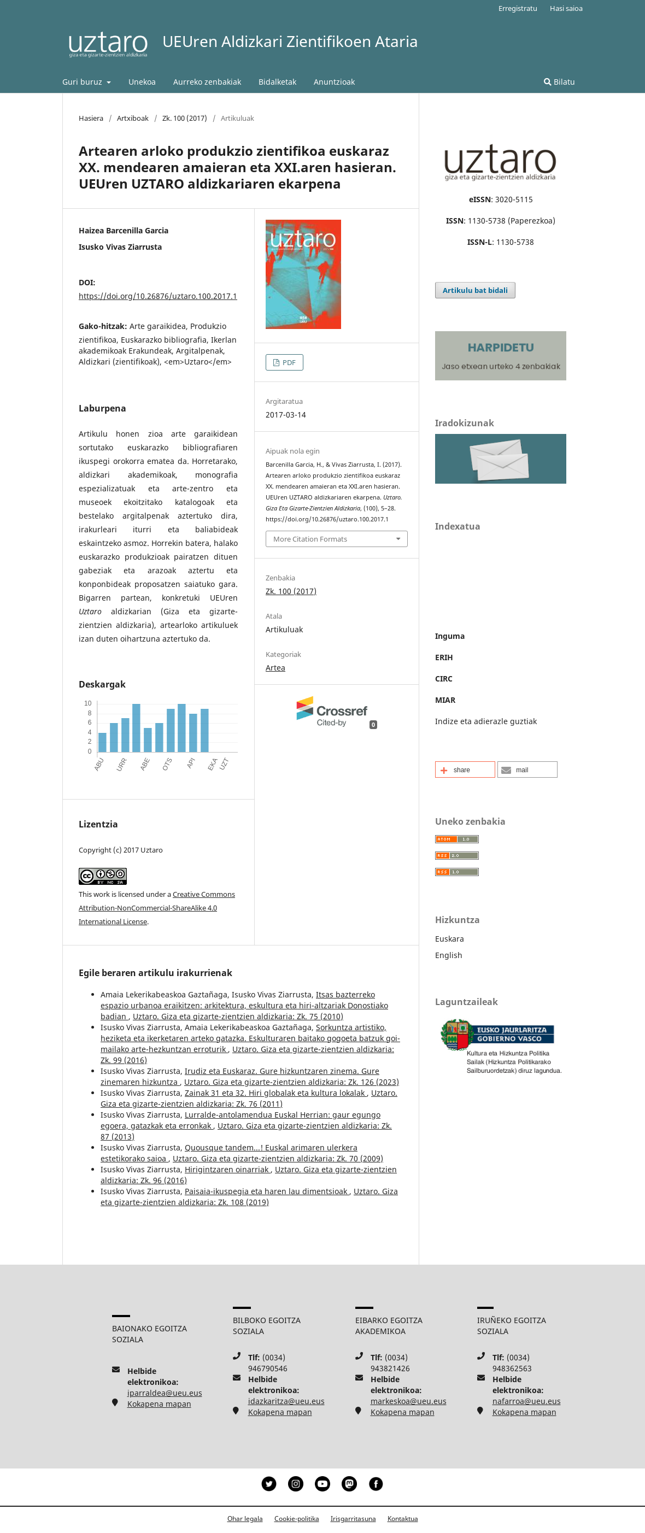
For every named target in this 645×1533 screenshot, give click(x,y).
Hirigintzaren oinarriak (228, 1169)
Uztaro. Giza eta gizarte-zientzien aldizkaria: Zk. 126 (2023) (291, 1082)
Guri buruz (83, 82)
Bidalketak (277, 82)
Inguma (450, 636)
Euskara (449, 938)
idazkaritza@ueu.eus (286, 1401)
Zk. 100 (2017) (184, 118)
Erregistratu (518, 8)
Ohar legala (245, 1518)
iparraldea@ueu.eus (164, 1393)
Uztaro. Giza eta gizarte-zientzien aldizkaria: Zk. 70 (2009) (278, 1158)
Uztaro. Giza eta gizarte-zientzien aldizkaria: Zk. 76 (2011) (249, 1098)
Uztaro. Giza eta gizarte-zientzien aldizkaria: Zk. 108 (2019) (249, 1196)
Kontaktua (403, 1518)
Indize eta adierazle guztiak (486, 721)
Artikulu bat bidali (475, 290)
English (448, 955)
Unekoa (142, 82)
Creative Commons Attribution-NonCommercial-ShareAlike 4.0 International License (157, 907)
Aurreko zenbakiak (207, 82)
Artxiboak (133, 118)
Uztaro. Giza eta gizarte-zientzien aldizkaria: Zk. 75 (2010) (238, 1016)
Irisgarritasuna (353, 1518)
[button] (465, 769)
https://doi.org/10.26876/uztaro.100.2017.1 (158, 296)
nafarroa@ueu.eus (526, 1401)
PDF (288, 362)
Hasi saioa (566, 8)
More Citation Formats (310, 539)
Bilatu (559, 82)
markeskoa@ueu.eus (409, 1401)
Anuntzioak (334, 82)
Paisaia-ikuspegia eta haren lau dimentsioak (267, 1191)
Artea (275, 667)
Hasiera (91, 118)
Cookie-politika (296, 1518)
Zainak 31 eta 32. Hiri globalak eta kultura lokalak (276, 1093)
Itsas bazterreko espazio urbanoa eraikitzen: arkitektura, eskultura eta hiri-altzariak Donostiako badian (244, 1005)
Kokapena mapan (159, 1404)
